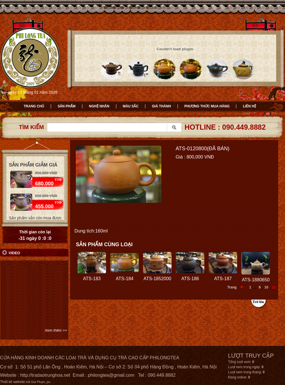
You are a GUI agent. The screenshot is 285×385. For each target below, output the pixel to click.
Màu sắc (131, 106)
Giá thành (161, 106)
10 (266, 287)
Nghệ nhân (99, 106)
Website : (10, 375)
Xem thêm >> (56, 330)
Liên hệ (249, 106)
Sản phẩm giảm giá (33, 165)
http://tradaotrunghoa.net (45, 375)
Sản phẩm (67, 106)
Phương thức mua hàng (207, 106)
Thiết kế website (12, 382)
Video (14, 253)
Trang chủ (34, 106)
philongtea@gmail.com (111, 375)
